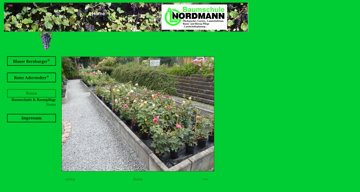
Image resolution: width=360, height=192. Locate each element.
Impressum (31, 118)
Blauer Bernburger (31, 61)
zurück (70, 179)
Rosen (31, 93)
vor (205, 179)
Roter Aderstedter (31, 77)
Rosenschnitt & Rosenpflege (34, 100)
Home (98, 13)
